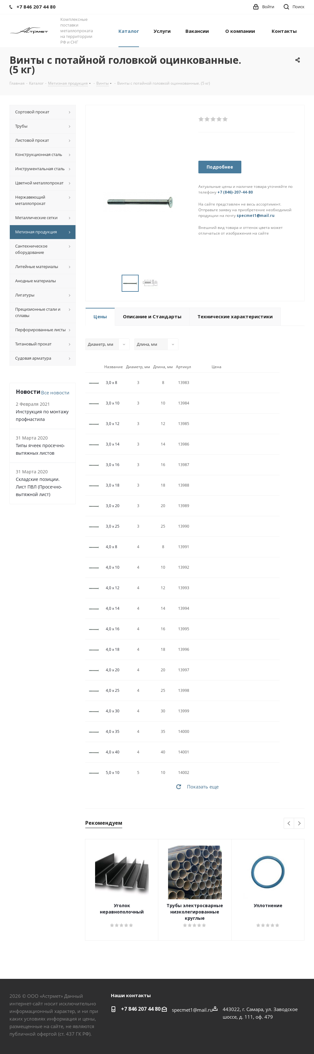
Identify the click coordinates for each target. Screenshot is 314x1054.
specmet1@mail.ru (256, 215)
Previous (289, 823)
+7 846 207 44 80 (140, 1008)
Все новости (55, 392)
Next (299, 823)
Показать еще (203, 786)
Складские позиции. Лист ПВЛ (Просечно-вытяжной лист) (39, 486)
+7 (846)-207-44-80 (235, 192)
